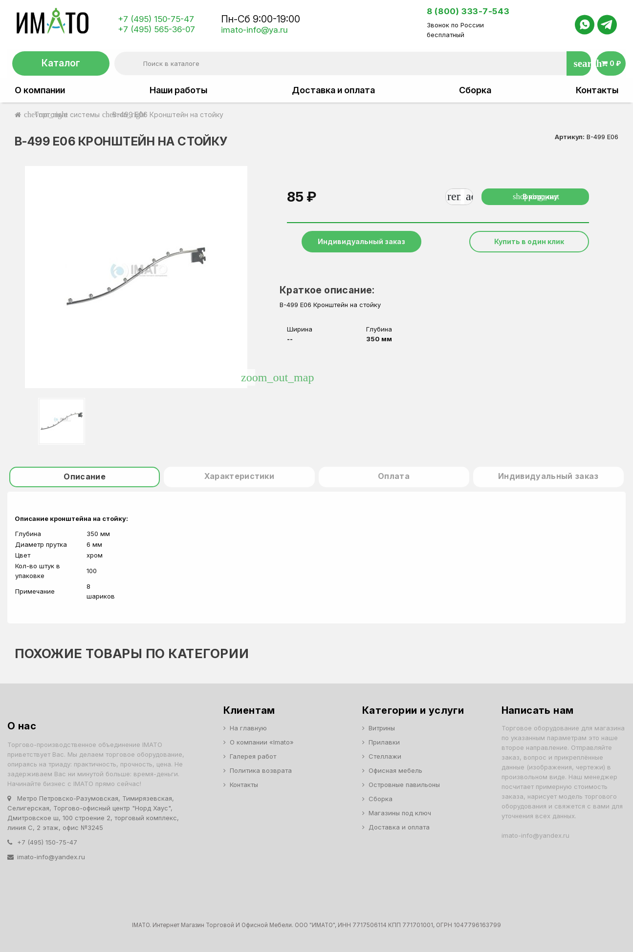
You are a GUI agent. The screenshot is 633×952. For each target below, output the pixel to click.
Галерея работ (253, 756)
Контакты (597, 90)
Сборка (475, 90)
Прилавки (384, 742)
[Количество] (462, 197)
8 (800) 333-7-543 (468, 11)
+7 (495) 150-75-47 (156, 19)
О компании (40, 90)
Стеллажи (385, 756)
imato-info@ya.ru (254, 30)
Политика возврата (261, 770)
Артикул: (570, 137)
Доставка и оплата (333, 90)
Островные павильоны (404, 784)
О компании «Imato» (262, 742)
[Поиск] (352, 63)
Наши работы (178, 90)
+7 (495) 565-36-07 (156, 29)
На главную (248, 728)
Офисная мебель (395, 770)
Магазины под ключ (400, 813)
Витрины (382, 728)
